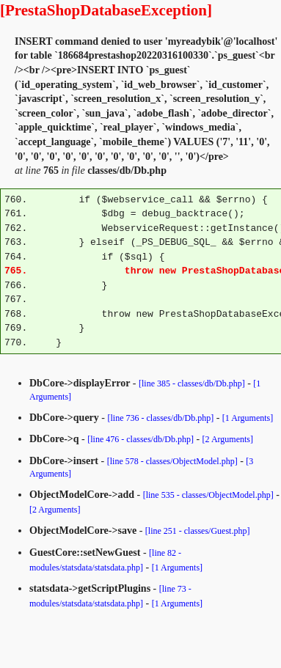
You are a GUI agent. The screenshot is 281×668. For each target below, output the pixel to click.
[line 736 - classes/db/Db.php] (161, 418)
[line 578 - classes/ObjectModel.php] (172, 461)
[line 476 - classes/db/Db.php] (140, 439)
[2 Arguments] (227, 439)
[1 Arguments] (247, 418)
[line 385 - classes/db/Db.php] (192, 383)
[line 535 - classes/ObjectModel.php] (208, 495)
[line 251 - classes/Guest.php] (197, 531)
